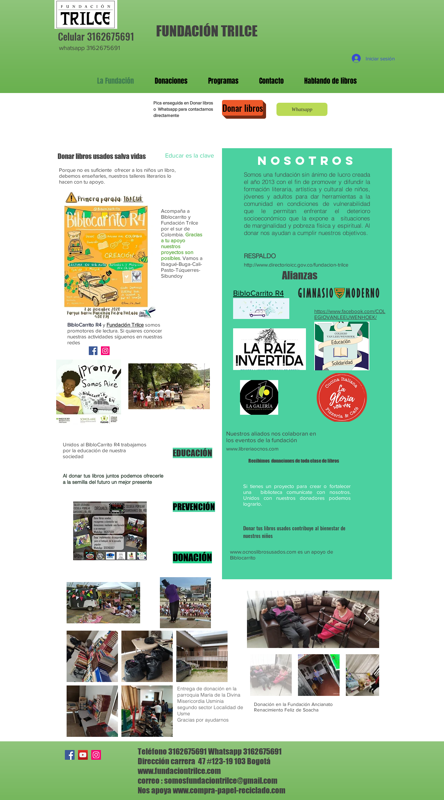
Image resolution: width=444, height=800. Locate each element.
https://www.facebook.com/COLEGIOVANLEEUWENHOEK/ (349, 314)
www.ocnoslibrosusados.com (263, 552)
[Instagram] (105, 350)
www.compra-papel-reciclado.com (229, 790)
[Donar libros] (242, 108)
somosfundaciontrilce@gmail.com (221, 780)
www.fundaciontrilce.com (179, 771)
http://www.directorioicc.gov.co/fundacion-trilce (296, 265)
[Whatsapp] (301, 109)
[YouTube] (83, 755)
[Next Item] (367, 619)
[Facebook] (93, 350)
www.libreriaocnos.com (252, 449)
